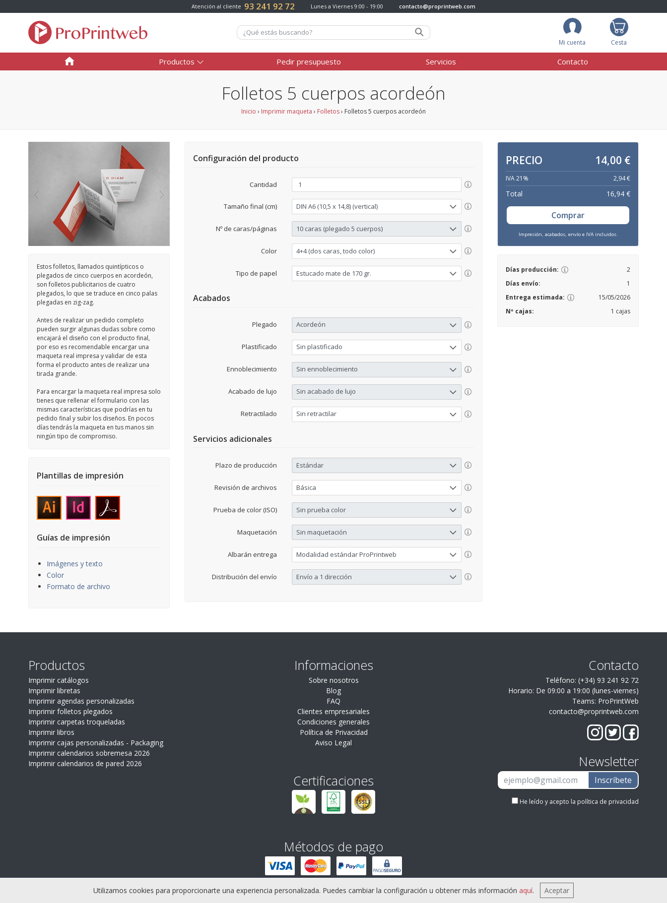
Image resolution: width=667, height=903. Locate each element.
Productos (177, 61)
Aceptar (556, 890)
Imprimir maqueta (286, 111)
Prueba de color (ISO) (245, 509)
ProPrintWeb (618, 701)
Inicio (248, 111)
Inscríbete (613, 780)
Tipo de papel (256, 273)
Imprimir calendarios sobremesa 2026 (89, 753)
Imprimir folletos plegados (70, 711)
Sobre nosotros (334, 680)
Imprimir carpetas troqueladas (76, 721)
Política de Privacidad (334, 732)
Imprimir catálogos (58, 680)
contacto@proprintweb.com (437, 6)
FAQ (333, 701)
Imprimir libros (51, 732)
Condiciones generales (333, 721)
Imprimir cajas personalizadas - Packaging (95, 742)
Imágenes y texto (75, 563)
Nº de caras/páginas (246, 228)
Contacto (572, 61)
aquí (526, 890)
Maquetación (257, 532)
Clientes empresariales (333, 711)
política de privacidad (608, 801)
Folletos (328, 111)
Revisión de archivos (245, 487)
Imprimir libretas (54, 690)
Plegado (264, 324)
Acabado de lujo (252, 391)
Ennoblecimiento (252, 368)
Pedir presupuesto (308, 61)
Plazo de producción (246, 465)
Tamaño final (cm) (250, 206)
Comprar (568, 215)
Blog (333, 690)
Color (55, 575)
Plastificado (259, 346)
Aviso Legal (333, 742)
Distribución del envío (244, 576)
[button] (36, 194)
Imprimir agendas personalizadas (81, 701)
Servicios (441, 61)
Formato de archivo (78, 586)
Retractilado (259, 413)
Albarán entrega (252, 554)
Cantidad (263, 184)
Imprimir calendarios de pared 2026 (85, 763)
